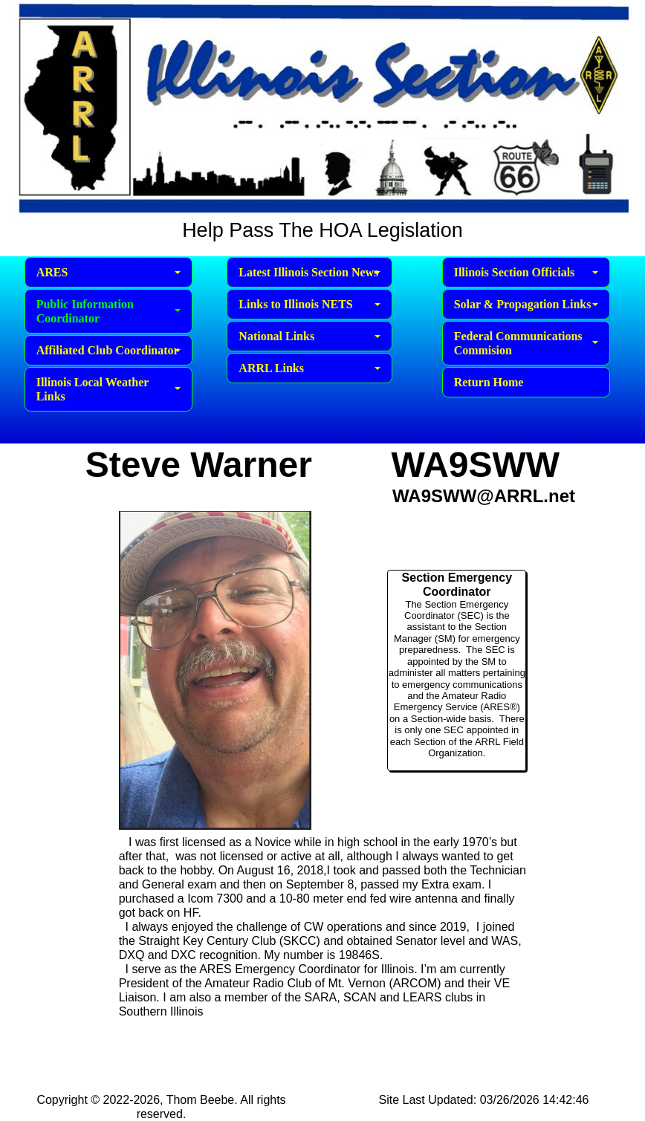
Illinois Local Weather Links (108, 389)
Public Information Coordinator (108, 311)
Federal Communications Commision (526, 343)
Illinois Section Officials (526, 272)
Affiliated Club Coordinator (108, 350)
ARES (108, 272)
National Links (309, 336)
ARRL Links (309, 368)
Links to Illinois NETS (309, 304)
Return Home (489, 382)
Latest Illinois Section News (309, 272)
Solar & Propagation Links (526, 304)
